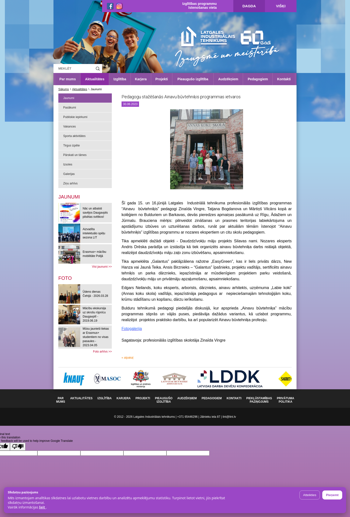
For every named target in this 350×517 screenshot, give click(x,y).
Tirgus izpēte (71, 145)
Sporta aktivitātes (74, 136)
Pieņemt (332, 495)
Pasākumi (69, 107)
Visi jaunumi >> (102, 266)
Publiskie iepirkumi (75, 117)
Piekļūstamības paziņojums (259, 400)
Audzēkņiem (228, 79)
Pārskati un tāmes (75, 155)
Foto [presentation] (65, 278)
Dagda (249, 6)
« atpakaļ (127, 357)
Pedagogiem (258, 79)
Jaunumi (68, 98)
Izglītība (120, 79)
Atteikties (309, 495)
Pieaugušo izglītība (192, 79)
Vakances (69, 126)
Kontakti (284, 79)
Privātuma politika (285, 400)
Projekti (161, 79)
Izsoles (67, 164)
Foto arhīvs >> (102, 351)
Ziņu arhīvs (70, 183)
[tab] (65, 278)
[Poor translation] (18, 447)
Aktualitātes (94, 79)
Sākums (63, 89)
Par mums (67, 79)
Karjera (141, 79)
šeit (42, 507)
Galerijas (69, 174)
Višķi (280, 6)
